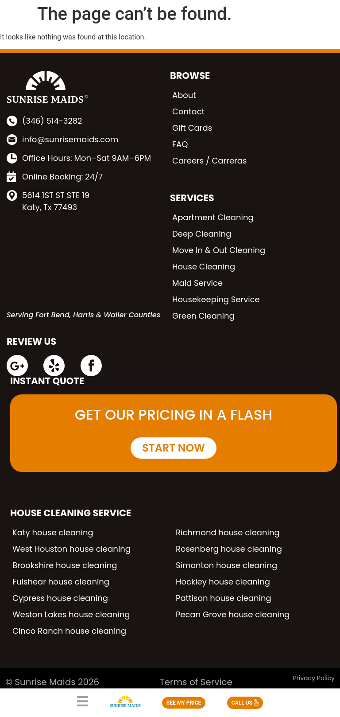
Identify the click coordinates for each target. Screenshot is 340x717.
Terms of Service (196, 682)
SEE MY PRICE (183, 703)
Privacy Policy (314, 678)
